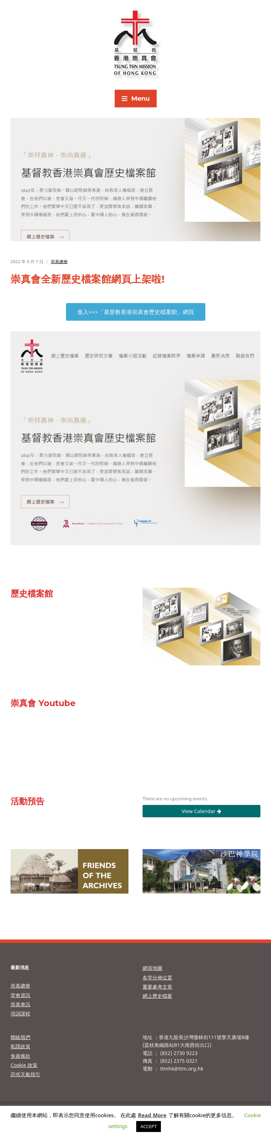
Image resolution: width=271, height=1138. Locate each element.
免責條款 (20, 1056)
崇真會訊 (20, 1004)
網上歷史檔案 (157, 995)
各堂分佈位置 (157, 977)
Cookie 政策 (24, 1065)
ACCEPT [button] (148, 1126)
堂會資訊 (20, 995)
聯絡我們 (20, 1037)
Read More (152, 1115)
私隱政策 (20, 1046)
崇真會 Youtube (43, 703)
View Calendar (201, 811)
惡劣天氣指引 (25, 1074)
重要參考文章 (157, 986)
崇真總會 (59, 262)
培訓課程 (20, 1013)
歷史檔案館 (32, 593)
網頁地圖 (152, 968)
